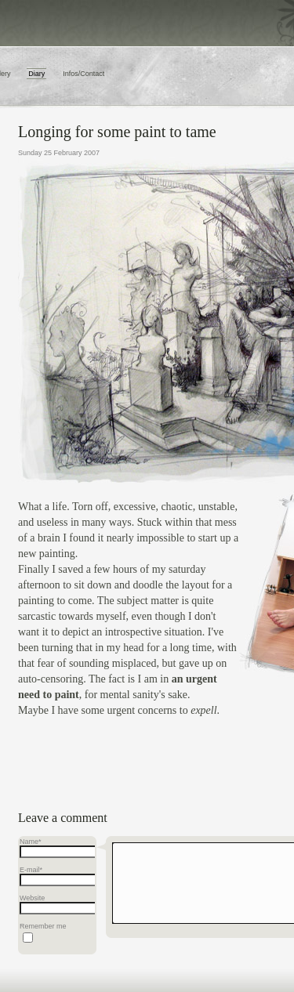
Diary (36, 74)
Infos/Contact (83, 74)
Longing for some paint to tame (117, 131)
